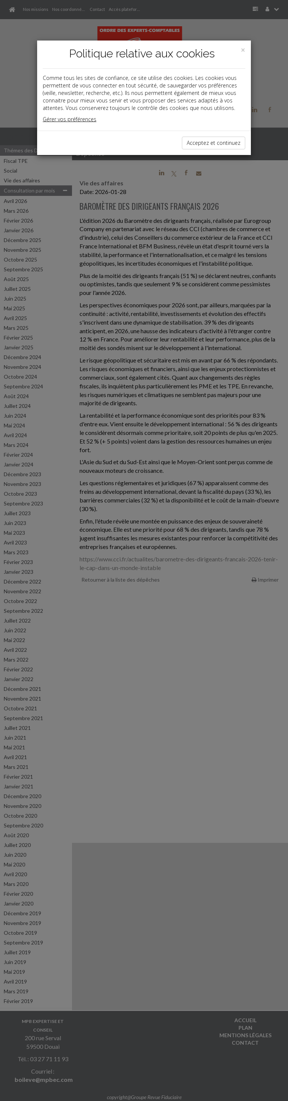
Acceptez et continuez (213, 142)
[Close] (243, 50)
